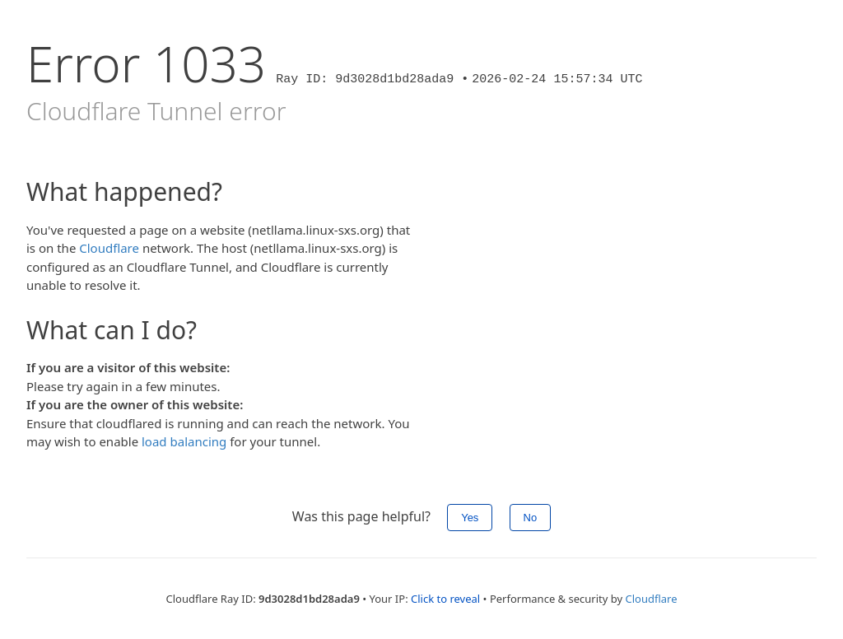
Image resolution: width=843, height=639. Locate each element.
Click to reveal (445, 598)
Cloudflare (109, 248)
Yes (469, 517)
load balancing (184, 441)
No (531, 517)
